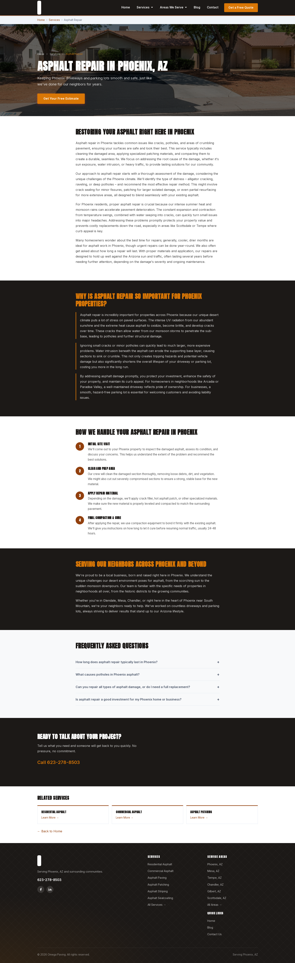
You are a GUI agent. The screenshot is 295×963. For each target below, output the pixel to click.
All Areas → (214, 904)
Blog (197, 7)
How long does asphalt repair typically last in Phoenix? (148, 662)
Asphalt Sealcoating (160, 898)
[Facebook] (40, 889)
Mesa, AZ (213, 871)
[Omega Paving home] (39, 8)
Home (125, 7)
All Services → (157, 904)
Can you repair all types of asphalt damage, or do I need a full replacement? (148, 687)
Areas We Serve (173, 7)
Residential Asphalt (160, 864)
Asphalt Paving (157, 877)
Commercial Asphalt (160, 871)
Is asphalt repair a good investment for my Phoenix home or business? (148, 699)
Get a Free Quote (240, 7)
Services (145, 7)
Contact (212, 7)
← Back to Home (49, 831)
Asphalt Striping (158, 891)
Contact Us (214, 934)
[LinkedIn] (50, 889)
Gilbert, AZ (214, 891)
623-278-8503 (49, 880)
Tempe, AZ (214, 877)
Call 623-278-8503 (58, 762)
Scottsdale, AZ (216, 898)
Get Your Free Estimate (61, 98)
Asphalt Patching (158, 884)
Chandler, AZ (215, 884)
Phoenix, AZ (215, 864)
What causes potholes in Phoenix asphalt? (148, 674)
